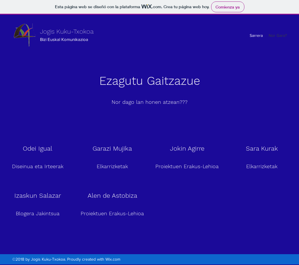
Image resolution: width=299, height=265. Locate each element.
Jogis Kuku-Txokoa (67, 31)
